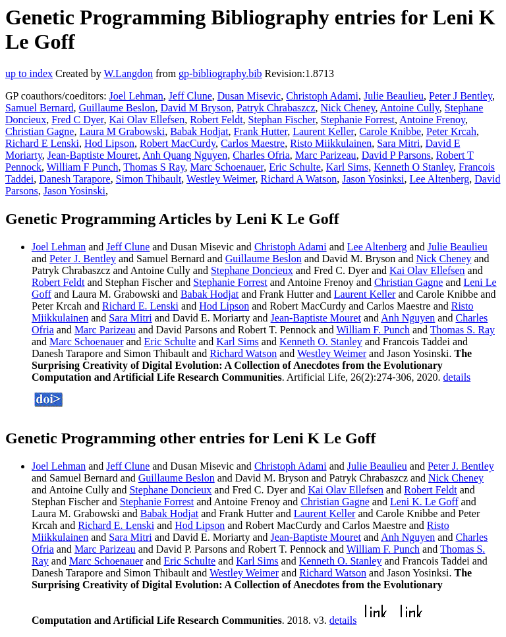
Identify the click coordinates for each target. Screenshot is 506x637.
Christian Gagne (39, 131)
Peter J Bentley (460, 95)
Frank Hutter (261, 131)
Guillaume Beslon (117, 107)
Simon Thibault (149, 178)
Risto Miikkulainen (331, 143)
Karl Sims (347, 167)
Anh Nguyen (408, 317)
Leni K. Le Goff (424, 501)
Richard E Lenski (42, 143)
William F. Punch (373, 329)
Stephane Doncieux (252, 270)
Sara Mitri (398, 143)
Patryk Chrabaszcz (276, 107)
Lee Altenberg (440, 178)
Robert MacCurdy (177, 143)
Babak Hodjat (199, 131)
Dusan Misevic (249, 95)
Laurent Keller (323, 131)
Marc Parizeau (325, 155)
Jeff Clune (190, 95)
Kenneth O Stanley (413, 167)
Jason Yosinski (74, 190)
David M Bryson (196, 107)
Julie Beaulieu (394, 95)
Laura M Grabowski (122, 131)
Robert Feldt (216, 119)
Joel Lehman (136, 95)
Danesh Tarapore (74, 178)
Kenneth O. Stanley (320, 341)
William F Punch (83, 167)
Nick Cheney (348, 107)
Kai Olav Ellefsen (147, 119)
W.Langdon (128, 73)
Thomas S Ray (153, 167)
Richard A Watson (299, 178)
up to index (29, 73)
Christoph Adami (322, 95)
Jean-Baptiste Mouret (92, 155)
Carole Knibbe (390, 131)
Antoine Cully (409, 107)
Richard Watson (243, 353)
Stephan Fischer (282, 119)
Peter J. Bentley (82, 258)
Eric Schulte (295, 167)
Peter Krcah (451, 131)
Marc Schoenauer (227, 167)
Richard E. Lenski (140, 306)
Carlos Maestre (253, 143)
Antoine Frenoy (432, 119)
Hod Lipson (109, 143)
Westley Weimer (220, 178)
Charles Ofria (261, 155)
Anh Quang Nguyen (184, 155)
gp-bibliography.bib (220, 73)
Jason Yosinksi (373, 178)
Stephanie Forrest (358, 119)
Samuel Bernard (39, 107)
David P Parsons (396, 155)
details (457, 377)
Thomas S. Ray (462, 329)
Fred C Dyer (77, 119)
